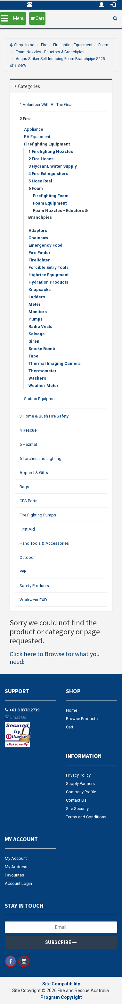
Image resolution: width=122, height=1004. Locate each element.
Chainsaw (38, 237)
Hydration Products (48, 282)
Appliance (33, 129)
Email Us (15, 717)
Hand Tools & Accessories (44, 543)
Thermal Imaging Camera (54, 363)
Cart (69, 727)
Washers (37, 378)
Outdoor (27, 557)
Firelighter (39, 260)
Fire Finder (39, 252)
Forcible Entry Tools (48, 267)
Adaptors (37, 230)
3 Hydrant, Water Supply (52, 166)
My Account (16, 858)
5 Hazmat (28, 444)
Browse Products (82, 718)
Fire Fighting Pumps (38, 515)
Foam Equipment (50, 203)
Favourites (14, 875)
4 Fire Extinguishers (48, 173)
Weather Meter (43, 385)
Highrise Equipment (48, 274)
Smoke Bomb (41, 348)
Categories (29, 86)
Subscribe (61, 942)
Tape (33, 356)
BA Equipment (37, 136)
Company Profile (81, 791)
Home (71, 710)
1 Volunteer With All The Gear (46, 104)
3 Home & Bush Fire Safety (44, 416)
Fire (44, 45)
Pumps (35, 319)
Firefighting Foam (51, 195)
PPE (23, 571)
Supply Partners (80, 783)
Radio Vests (40, 326)
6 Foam (35, 188)
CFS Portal (29, 500)
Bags (24, 486)
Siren (33, 341)
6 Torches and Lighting (40, 458)
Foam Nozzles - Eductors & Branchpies (50, 52)
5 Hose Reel (40, 181)
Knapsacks (39, 289)
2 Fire (25, 118)
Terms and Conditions (86, 817)
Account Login (18, 883)
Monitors (37, 311)
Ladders (36, 297)
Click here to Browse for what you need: (55, 657)
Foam (103, 45)
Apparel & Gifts (34, 472)
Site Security (77, 808)
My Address (16, 866)
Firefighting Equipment (73, 45)
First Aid (27, 529)
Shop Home (24, 45)
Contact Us (76, 800)
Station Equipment (41, 398)
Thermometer (42, 370)
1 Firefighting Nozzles (50, 151)
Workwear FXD (33, 599)
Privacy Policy (78, 775)
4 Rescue (28, 430)
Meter (34, 304)
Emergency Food (45, 245)
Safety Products (34, 585)
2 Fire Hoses (40, 158)
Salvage (36, 333)
